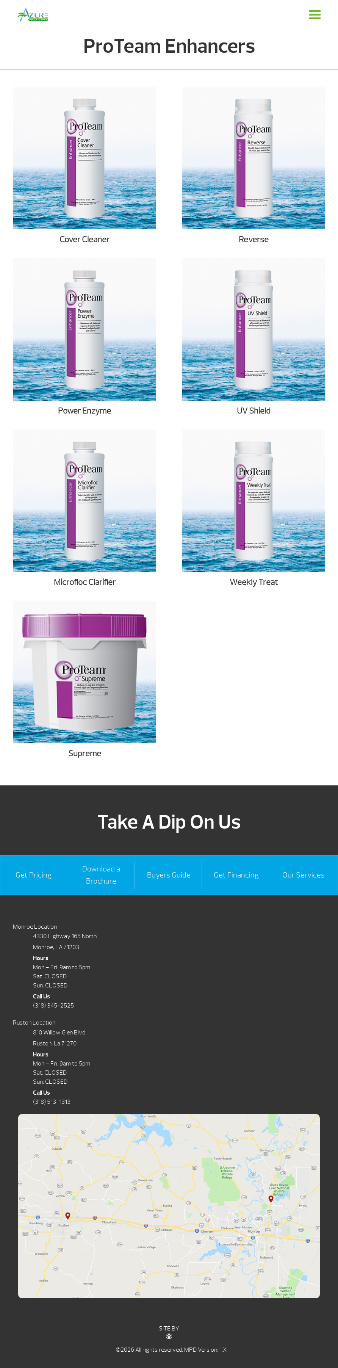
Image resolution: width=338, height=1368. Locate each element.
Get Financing (236, 875)
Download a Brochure (101, 875)
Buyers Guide (169, 875)
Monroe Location (35, 927)
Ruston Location (34, 1022)
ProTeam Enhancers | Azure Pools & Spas (32, 14)
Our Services (303, 875)
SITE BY (169, 1332)
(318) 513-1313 (51, 1102)
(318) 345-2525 (53, 1005)
